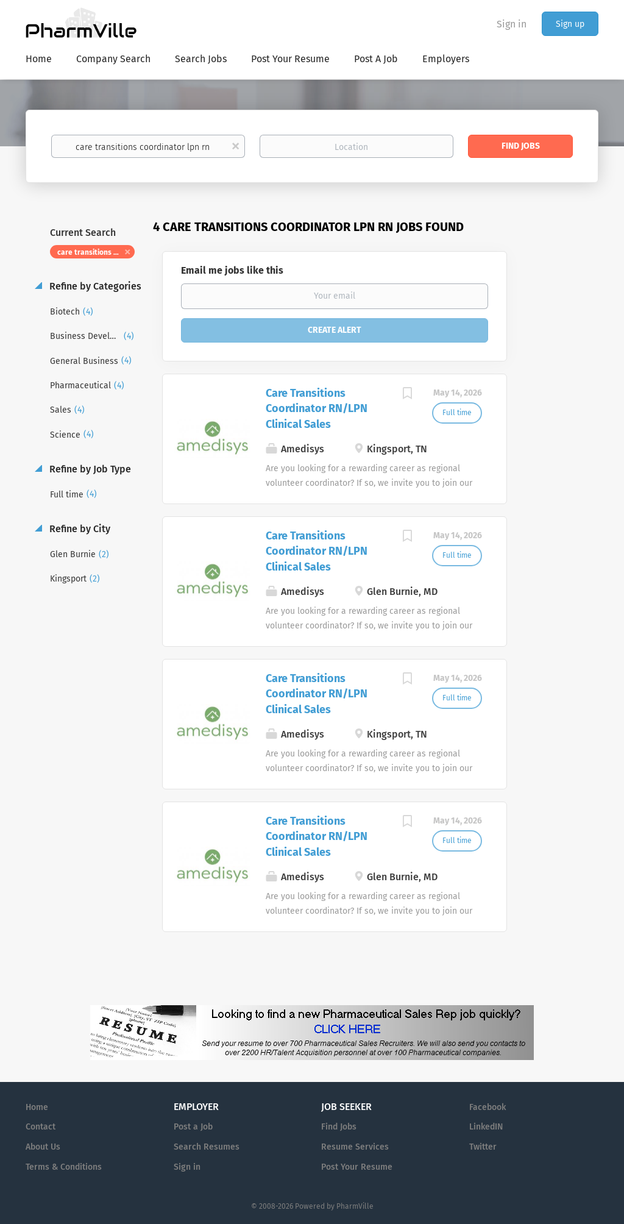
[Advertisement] (564, 454)
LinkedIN (486, 1127)
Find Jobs (521, 146)
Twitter (483, 1147)
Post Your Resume (356, 1167)
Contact (40, 1127)
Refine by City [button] (78, 529)
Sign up (570, 24)
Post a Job (193, 1127)
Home (37, 1107)
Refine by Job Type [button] (89, 469)
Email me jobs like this (232, 270)
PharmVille (355, 1206)
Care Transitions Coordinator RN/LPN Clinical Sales (316, 408)
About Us (43, 1147)
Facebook (487, 1107)
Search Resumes (206, 1147)
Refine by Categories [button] (94, 286)
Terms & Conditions (64, 1167)
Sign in (511, 24)
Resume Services (355, 1147)
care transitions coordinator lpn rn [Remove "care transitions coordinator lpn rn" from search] (96, 252)
